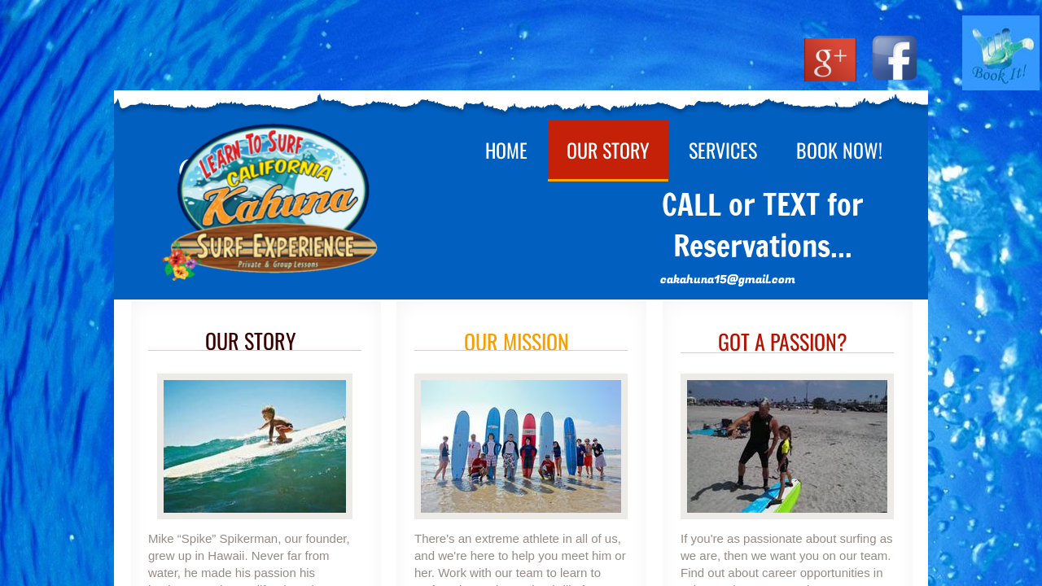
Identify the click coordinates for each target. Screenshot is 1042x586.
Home (506, 149)
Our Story (608, 149)
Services (723, 149)
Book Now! (839, 149)
